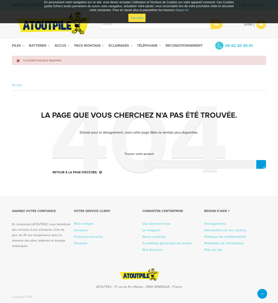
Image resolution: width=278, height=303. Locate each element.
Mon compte (83, 224)
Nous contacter (154, 237)
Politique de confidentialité (225, 237)
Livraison (81, 230)
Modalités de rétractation (224, 243)
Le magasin (151, 230)
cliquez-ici (182, 10)
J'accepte (137, 18)
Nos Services (152, 250)
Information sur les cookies (225, 230)
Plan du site (213, 250)
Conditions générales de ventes (167, 243)
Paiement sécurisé (88, 237)
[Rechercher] (206, 164)
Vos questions (215, 224)
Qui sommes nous (156, 224)
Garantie (81, 243)
